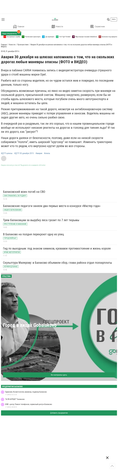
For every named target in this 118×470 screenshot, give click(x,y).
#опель (47, 153)
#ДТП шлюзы (6, 153)
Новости (57, 26)
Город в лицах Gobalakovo (30, 325)
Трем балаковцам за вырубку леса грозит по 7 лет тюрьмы (41, 220)
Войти (114, 19)
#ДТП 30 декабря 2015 (24, 153)
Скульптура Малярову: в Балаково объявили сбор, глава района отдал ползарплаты (57, 262)
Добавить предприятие (59, 413)
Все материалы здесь (59, 375)
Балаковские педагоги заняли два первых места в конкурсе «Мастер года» (51, 206)
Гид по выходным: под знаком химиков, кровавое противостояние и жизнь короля (57, 248)
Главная (18, 26)
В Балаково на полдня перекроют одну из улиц (33, 234)
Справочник (97, 26)
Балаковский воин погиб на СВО (24, 192)
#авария (39, 153)
